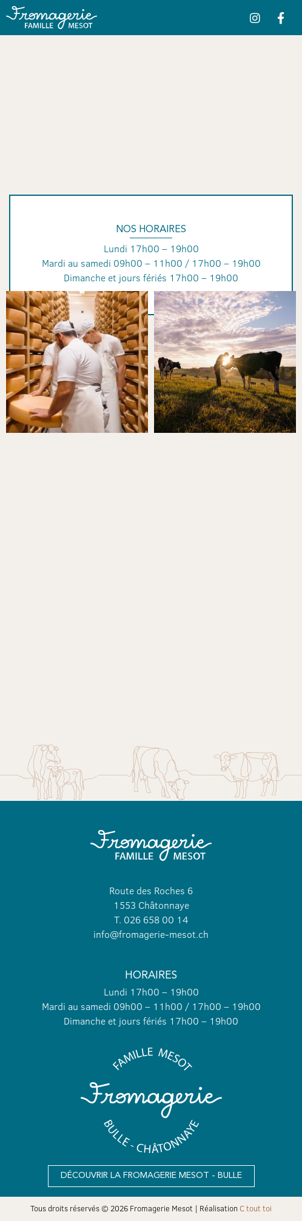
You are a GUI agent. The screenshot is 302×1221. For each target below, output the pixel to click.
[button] (151, 1176)
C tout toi (256, 1208)
